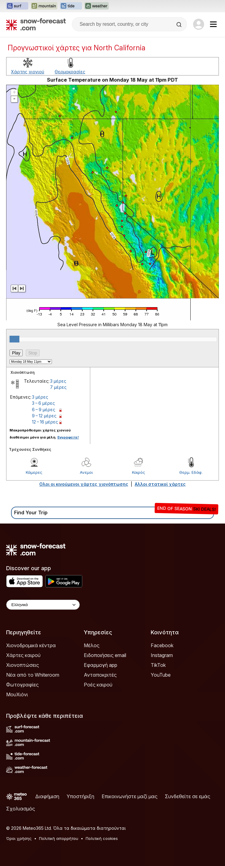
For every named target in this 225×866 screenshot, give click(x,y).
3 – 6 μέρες (43, 403)
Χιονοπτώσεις (22, 665)
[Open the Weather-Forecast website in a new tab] (96, 6)
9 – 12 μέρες (44, 415)
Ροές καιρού (98, 685)
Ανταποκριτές (100, 675)
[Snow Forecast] (36, 24)
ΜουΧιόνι (17, 694)
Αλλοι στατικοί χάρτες (160, 484)
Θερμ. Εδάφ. (191, 472)
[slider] (14, 339)
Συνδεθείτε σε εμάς (187, 796)
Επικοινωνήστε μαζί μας (129, 796)
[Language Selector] (43, 605)
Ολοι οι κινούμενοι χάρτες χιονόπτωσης (83, 484)
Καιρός (138, 472)
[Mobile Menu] (213, 24)
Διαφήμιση (47, 796)
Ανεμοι (86, 472)
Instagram (162, 655)
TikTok (158, 665)
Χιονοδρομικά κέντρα (31, 645)
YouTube (161, 675)
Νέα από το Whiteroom (32, 675)
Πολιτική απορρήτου (58, 838)
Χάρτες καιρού (23, 655)
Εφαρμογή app (100, 665)
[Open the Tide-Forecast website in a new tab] (71, 6)
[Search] (180, 24)
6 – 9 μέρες (43, 409)
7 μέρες (58, 387)
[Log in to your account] (198, 24)
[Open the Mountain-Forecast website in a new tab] (44, 6)
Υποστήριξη (80, 796)
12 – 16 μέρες (45, 421)
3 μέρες (58, 381)
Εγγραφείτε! (68, 437)
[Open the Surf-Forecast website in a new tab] (17, 6)
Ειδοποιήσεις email (105, 655)
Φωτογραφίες (22, 685)
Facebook (162, 645)
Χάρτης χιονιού (27, 71)
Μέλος (91, 645)
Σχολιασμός (20, 809)
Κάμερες (34, 472)
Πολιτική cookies (102, 838)
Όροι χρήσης (19, 838)
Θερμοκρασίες (70, 71)
